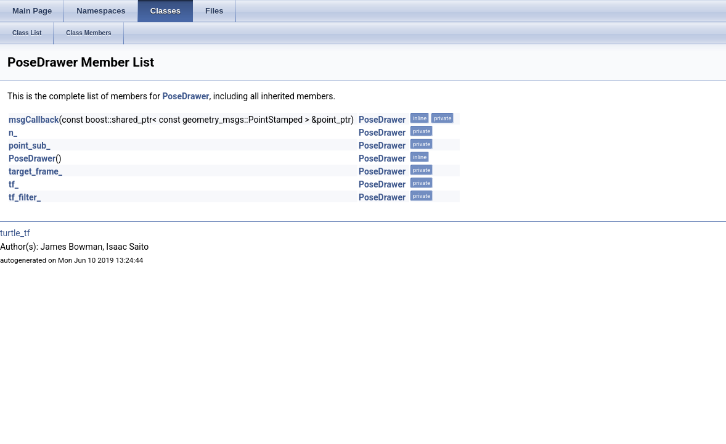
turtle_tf (15, 233)
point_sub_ (29, 145)
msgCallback (34, 120)
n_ (13, 133)
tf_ (13, 184)
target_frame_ (35, 171)
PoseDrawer (185, 96)
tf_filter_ (25, 197)
